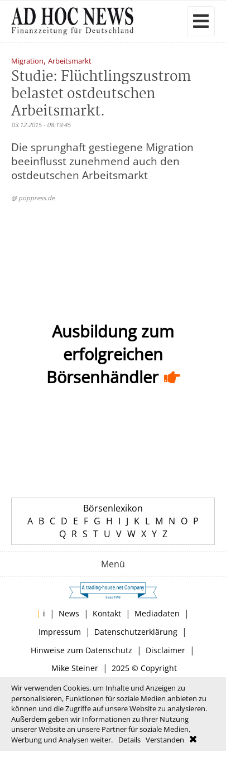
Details (129, 740)
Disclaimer (165, 650)
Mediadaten (157, 613)
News (69, 613)
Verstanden (165, 740)
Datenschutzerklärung (135, 631)
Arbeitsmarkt (70, 61)
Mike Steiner (74, 668)
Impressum (60, 631)
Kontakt (107, 613)
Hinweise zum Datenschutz (81, 650)
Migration (27, 61)
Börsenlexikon (113, 508)
